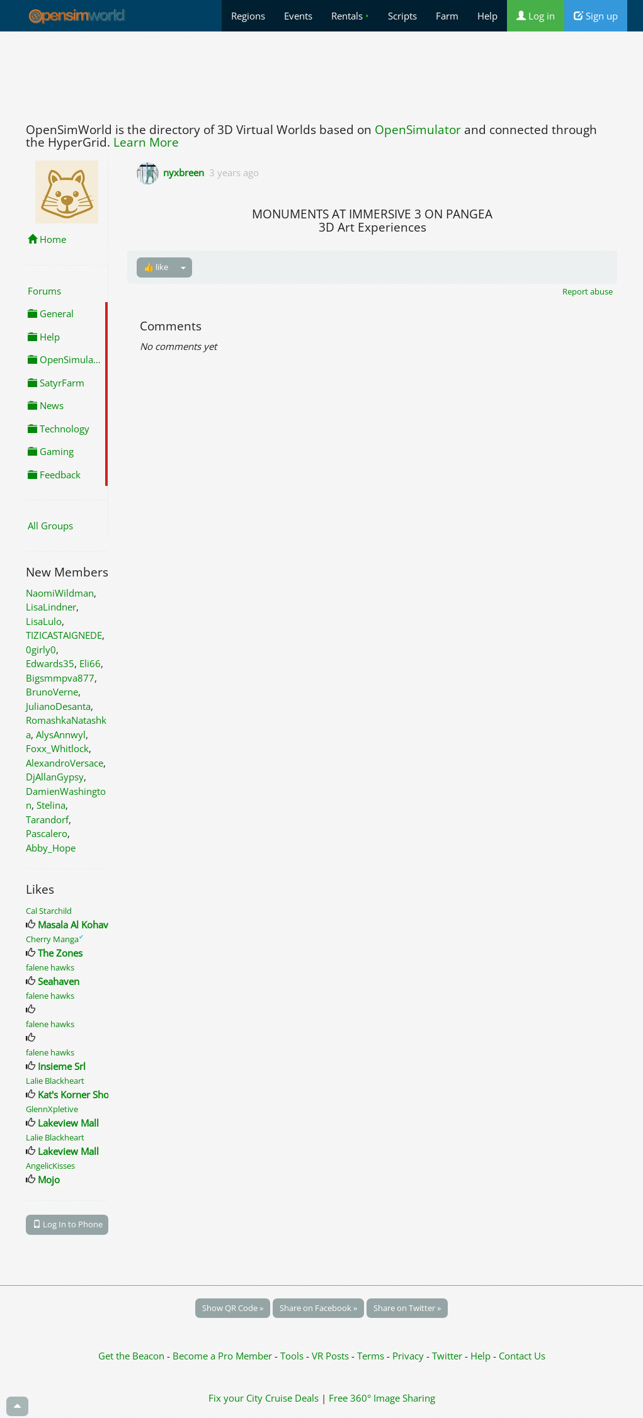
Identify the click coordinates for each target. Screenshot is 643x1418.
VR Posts (331, 1355)
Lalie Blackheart (55, 1080)
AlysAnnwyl (61, 734)
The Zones (60, 953)
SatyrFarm (56, 382)
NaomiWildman (60, 593)
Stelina (51, 805)
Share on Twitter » (407, 1308)
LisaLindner (51, 606)
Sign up (596, 15)
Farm (447, 15)
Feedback (54, 474)
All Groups (50, 525)
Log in (535, 15)
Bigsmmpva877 (60, 678)
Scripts (402, 15)
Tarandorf (47, 819)
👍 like (156, 267)
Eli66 (90, 663)
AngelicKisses (50, 1165)
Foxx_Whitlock (57, 748)
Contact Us (522, 1355)
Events (298, 15)
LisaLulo (44, 621)
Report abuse (587, 291)
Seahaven (58, 981)
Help (487, 15)
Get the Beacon (131, 1355)
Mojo (49, 1179)
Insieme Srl (62, 1066)
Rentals (350, 15)
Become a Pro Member (224, 1355)
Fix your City (235, 1398)
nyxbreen (183, 172)
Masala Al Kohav (73, 924)
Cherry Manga (55, 939)
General (51, 313)
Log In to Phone (68, 1224)
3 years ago (234, 172)
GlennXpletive (52, 1109)
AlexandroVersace (64, 763)
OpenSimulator (418, 129)
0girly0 (41, 649)
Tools (293, 1355)
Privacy (408, 1355)
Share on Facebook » (318, 1308)
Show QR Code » (232, 1308)
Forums (44, 290)
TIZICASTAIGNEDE (64, 635)
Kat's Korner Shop (76, 1094)
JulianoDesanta (58, 706)
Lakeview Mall (68, 1123)
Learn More (146, 142)
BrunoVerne (52, 691)
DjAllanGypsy (55, 776)
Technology (58, 428)
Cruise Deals (292, 1398)
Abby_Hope (51, 847)
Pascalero (46, 833)
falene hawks (50, 967)
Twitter (447, 1355)
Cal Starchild (49, 910)
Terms (372, 1355)
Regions (248, 15)
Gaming (51, 451)
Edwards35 (50, 663)
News (46, 405)
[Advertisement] (322, 73)
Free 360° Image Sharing (382, 1398)
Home (47, 239)
